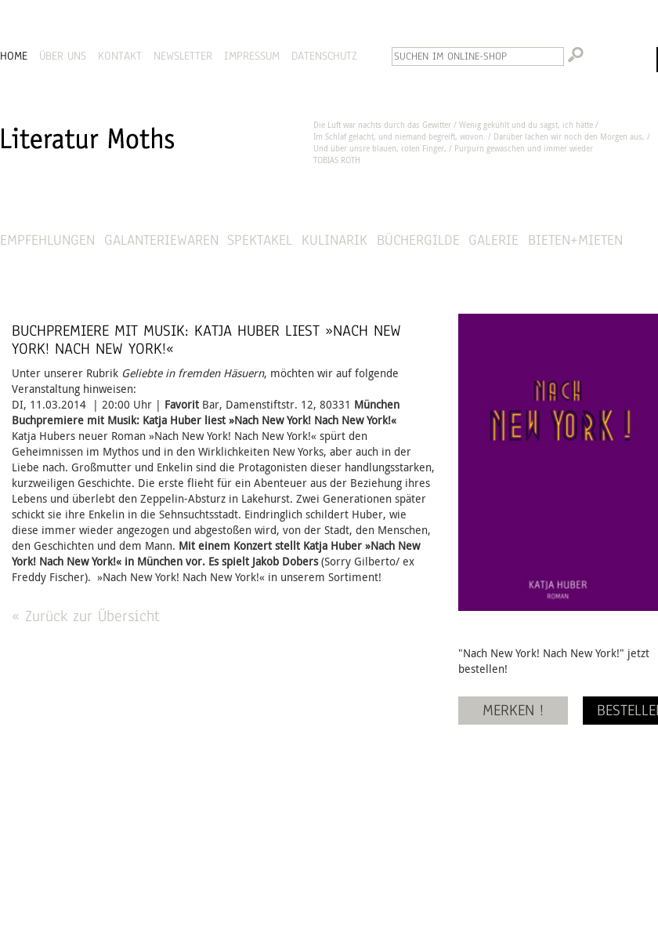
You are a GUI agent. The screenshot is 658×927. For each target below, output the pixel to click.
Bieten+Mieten (575, 239)
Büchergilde (418, 239)
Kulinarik (334, 239)
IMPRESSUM (252, 56)
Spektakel (259, 239)
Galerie (493, 239)
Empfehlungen (47, 239)
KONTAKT (120, 56)
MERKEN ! (513, 710)
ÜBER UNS (62, 56)
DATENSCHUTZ (324, 56)
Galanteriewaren (161, 239)
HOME (13, 56)
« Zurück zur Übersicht (86, 616)
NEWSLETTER (183, 56)
